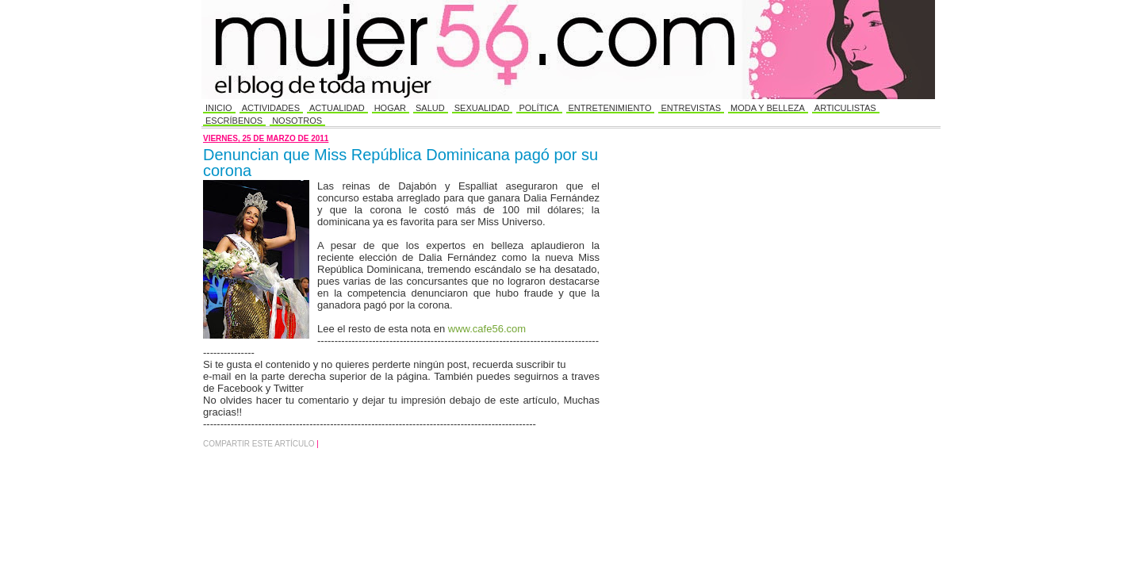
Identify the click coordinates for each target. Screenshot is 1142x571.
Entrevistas (691, 108)
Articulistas (845, 108)
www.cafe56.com (487, 329)
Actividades (271, 108)
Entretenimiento (610, 108)
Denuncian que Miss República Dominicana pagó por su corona (400, 162)
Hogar (390, 108)
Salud (430, 108)
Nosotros (297, 120)
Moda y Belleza (767, 108)
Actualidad (337, 108)
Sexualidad (482, 108)
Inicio (218, 108)
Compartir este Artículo (259, 443)
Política (538, 108)
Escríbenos (234, 120)
